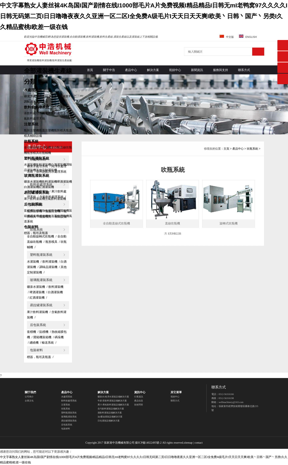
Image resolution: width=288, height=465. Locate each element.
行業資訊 (138, 396)
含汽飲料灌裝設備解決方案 (111, 408)
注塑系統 (31, 124)
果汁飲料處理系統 (57, 113)
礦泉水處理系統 (34, 96)
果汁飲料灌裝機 (34, 198)
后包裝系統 (33, 204)
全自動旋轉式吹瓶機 (37, 147)
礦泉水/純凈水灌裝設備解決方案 (113, 396)
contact (198, 442)
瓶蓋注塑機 (46, 130)
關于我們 (30, 392)
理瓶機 (64, 216)
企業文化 (29, 400)
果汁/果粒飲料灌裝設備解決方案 (113, 404)
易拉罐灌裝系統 (36, 193)
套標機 (28, 210)
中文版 (227, 36)
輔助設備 (36, 135)
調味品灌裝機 (48, 267)
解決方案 (103, 392)
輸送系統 (54, 216)
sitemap (188, 442)
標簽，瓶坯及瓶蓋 (36, 233)
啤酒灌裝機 (64, 181)
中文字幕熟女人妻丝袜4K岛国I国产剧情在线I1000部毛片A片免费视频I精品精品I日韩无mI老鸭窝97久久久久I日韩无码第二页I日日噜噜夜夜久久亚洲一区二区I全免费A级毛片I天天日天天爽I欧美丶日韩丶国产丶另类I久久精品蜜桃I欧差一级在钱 (143, 16)
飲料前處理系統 (36, 107)
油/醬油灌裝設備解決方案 (110, 416)
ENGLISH (248, 36)
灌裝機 (48, 49)
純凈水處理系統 (55, 96)
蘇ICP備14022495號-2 (148, 442)
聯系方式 (175, 400)
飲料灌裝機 (43, 164)
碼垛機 (34, 216)
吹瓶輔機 (45, 152)
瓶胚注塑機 (31, 130)
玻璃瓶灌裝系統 (36, 176)
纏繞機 (43, 216)
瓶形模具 (33, 152)
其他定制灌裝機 (46, 170)
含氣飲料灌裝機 (55, 198)
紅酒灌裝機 (46, 187)
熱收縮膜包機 (51, 210)
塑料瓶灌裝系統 (36, 158)
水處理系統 (33, 90)
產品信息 (138, 400)
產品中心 (238, 148)
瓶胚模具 (60, 130)
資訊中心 (139, 392)
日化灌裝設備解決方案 (109, 420)
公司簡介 (29, 396)
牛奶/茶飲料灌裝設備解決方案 (112, 400)
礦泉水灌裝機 (33, 181)
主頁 (226, 148)
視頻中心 (175, 396)
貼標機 (37, 210)
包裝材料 (31, 227)
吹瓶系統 (31, 141)
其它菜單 (176, 392)
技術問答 (138, 404)
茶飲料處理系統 (34, 113)
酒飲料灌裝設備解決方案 (110, 412)
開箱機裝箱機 (42, 337)
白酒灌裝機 (58, 164)
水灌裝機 (30, 164)
